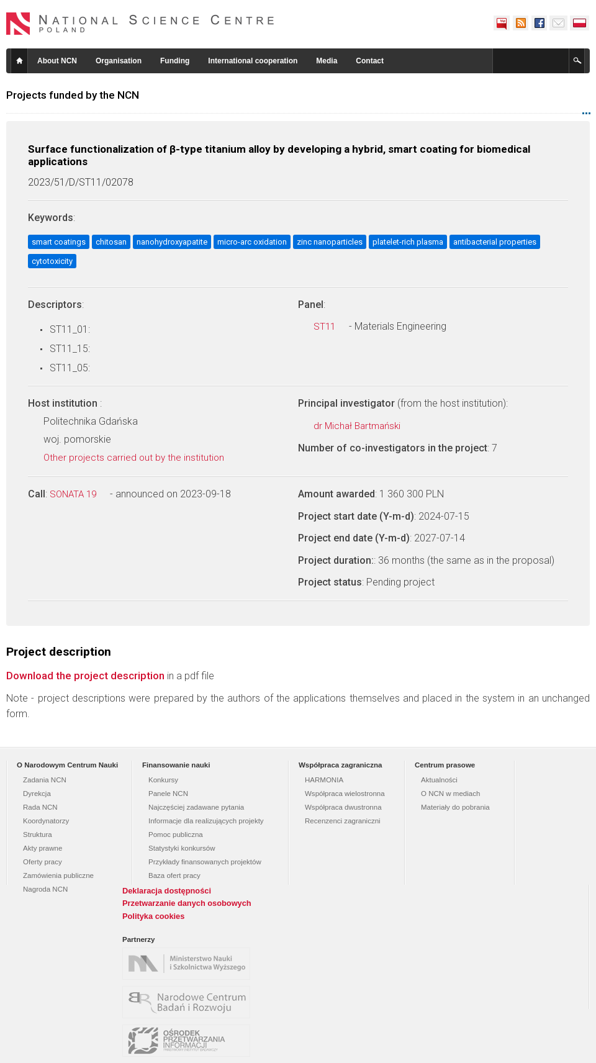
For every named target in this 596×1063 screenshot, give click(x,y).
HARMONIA (324, 780)
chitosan (111, 242)
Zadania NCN (44, 780)
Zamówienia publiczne (58, 875)
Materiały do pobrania (455, 807)
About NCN (57, 61)
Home (19, 60)
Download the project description (85, 675)
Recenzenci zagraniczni (343, 821)
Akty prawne (42, 848)
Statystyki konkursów (181, 848)
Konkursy (163, 780)
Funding (174, 61)
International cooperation (252, 61)
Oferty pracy (42, 862)
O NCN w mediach (450, 793)
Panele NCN (168, 793)
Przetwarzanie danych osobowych (186, 903)
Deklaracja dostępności (166, 890)
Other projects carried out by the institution (140, 457)
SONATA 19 (80, 494)
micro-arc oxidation (252, 242)
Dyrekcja (37, 793)
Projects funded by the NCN (72, 95)
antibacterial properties (494, 242)
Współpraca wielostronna (345, 793)
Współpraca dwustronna (343, 807)
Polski (580, 23)
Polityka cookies (153, 916)
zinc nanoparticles (330, 242)
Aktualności (439, 780)
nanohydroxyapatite (172, 242)
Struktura (37, 834)
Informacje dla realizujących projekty (206, 821)
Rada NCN (40, 807)
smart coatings (59, 242)
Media (326, 61)
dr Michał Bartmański (364, 426)
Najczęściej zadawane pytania (196, 807)
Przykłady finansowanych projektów (204, 862)
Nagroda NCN (45, 889)
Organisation (119, 61)
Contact (370, 61)
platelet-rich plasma (407, 242)
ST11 (331, 326)
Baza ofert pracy (174, 875)
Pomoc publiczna (175, 834)
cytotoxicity (52, 261)
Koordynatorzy (46, 821)
